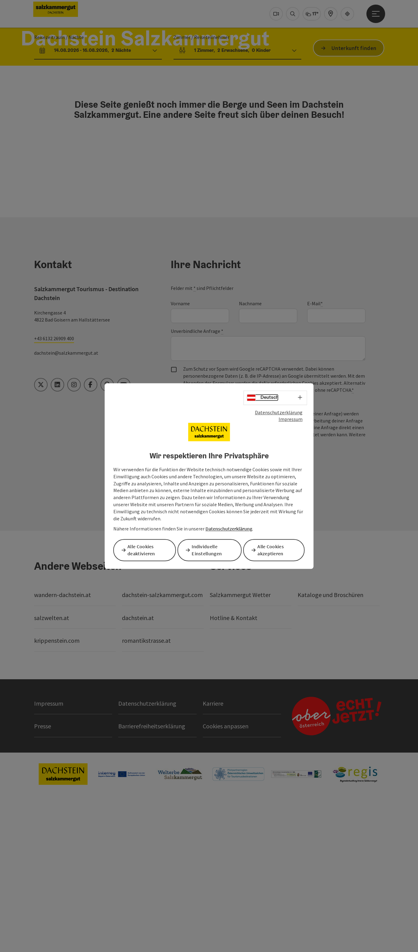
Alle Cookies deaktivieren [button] (143, 550)
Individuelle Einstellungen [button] (209, 550)
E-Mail (315, 454)
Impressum (291, 420)
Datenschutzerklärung (279, 413)
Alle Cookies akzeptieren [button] (273, 550)
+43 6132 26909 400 (54, 489)
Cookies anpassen (225, 876)
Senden (195, 610)
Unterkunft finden (353, 135)
